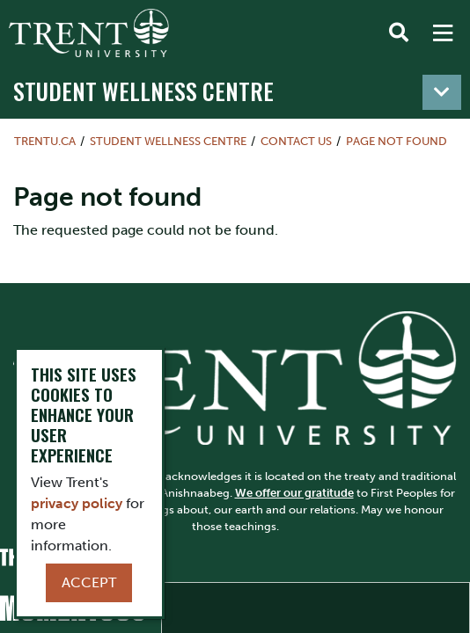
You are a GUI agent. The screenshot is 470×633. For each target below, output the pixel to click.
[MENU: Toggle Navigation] (442, 33)
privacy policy (76, 503)
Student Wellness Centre (143, 91)
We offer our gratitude (294, 492)
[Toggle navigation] (441, 92)
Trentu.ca (45, 141)
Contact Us (296, 141)
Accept (89, 582)
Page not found (396, 141)
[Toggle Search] (399, 33)
